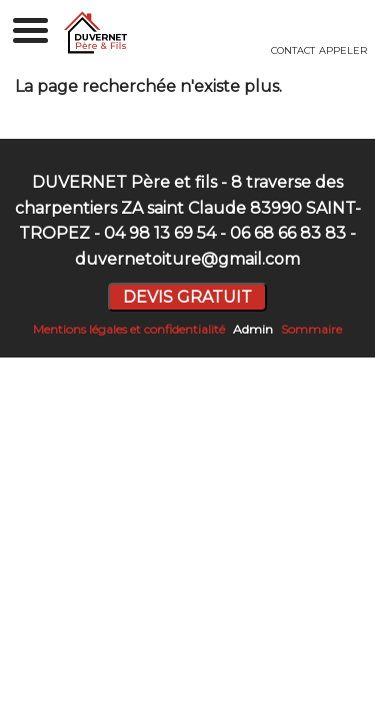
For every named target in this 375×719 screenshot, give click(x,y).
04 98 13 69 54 (160, 233)
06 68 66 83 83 (288, 233)
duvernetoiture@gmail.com (187, 259)
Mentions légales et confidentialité (129, 329)
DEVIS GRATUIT (187, 297)
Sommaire (311, 329)
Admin (253, 329)
